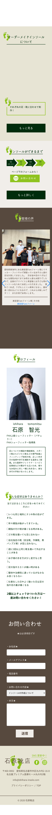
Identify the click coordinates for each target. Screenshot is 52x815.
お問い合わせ (24, 178)
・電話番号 (12, 683)
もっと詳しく (26, 195)
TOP (38, 795)
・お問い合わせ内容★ (18, 697)
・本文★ (11, 710)
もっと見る (26, 128)
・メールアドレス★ (17, 670)
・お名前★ (12, 656)
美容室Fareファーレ (26, 303)
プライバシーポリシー (22, 795)
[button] (3, 288)
